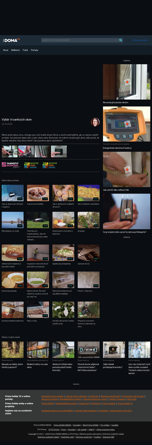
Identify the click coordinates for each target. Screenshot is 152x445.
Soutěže (114, 425)
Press (63, 429)
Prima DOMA (48, 403)
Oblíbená (15, 50)
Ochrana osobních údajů (48, 437)
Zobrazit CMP (108, 437)
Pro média (104, 425)
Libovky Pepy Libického (76, 396)
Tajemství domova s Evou (95, 399)
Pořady (34, 50)
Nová (5, 50)
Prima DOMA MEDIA (62, 425)
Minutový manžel (50, 399)
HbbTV (91, 429)
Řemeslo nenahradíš (110, 396)
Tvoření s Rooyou (117, 399)
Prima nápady (109, 403)
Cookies (97, 437)
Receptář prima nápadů (53, 396)
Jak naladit (82, 429)
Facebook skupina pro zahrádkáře (57, 410)
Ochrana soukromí (84, 437)
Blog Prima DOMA (90, 425)
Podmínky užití (67, 437)
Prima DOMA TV (125, 403)
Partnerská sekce (139, 40)
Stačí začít (131, 399)
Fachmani (93, 396)
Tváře (25, 50)
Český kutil (84, 403)
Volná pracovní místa (105, 429)
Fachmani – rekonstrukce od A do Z (115, 410)
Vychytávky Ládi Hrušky (133, 396)
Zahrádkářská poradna (70, 399)
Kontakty (77, 425)
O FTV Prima (54, 429)
